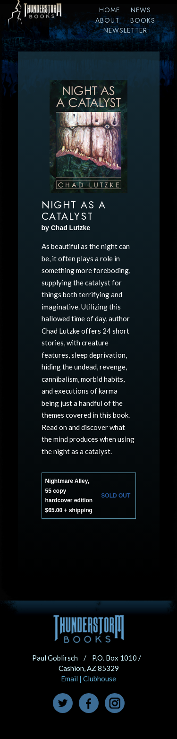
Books (142, 20)
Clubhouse (99, 678)
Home (109, 10)
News (141, 10)
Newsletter (125, 30)
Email (69, 678)
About (107, 20)
